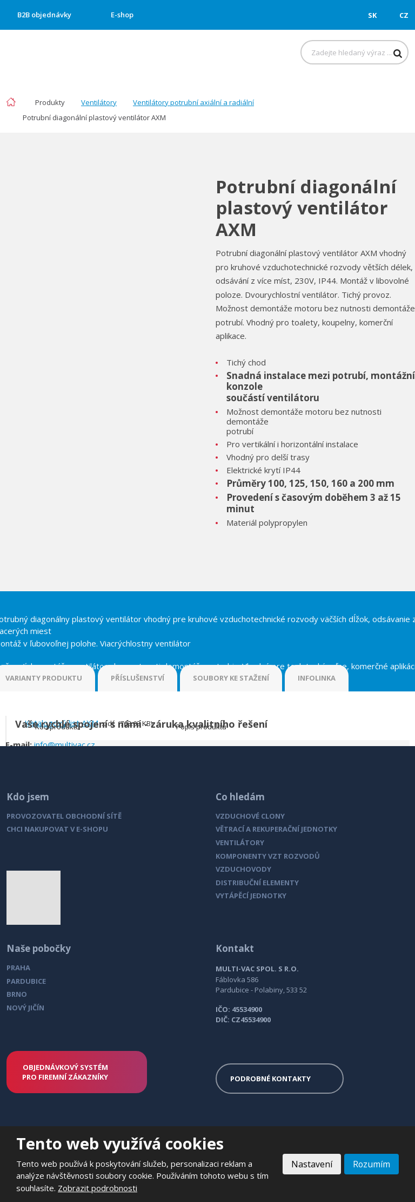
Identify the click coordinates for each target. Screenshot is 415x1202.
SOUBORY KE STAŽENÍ (231, 678)
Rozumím (371, 1164)
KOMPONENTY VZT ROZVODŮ (268, 856)
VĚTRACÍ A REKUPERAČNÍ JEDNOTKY (276, 829)
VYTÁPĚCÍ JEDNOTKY (251, 895)
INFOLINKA (317, 678)
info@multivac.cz (64, 744)
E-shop (122, 14)
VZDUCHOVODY (243, 869)
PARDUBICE (26, 981)
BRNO (16, 994)
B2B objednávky (44, 14)
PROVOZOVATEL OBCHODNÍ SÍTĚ (64, 816)
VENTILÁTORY (240, 842)
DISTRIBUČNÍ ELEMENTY (257, 882)
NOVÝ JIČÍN (25, 1007)
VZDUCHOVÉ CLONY (250, 816)
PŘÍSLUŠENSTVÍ (137, 678)
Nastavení (311, 1164)
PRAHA (18, 967)
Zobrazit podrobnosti (97, 1188)
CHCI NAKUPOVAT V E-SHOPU (57, 829)
